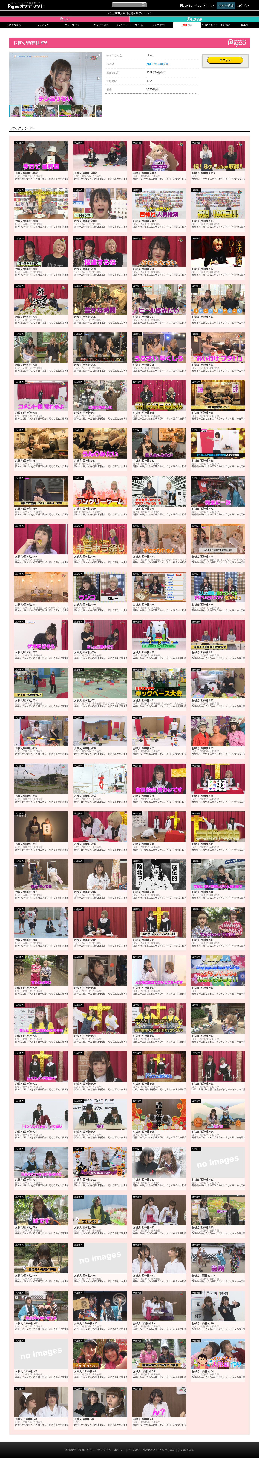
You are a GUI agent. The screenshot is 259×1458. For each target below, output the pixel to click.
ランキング (43, 25)
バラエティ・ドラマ (129, 25)
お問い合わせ (86, 1450)
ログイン (225, 57)
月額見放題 (14, 25)
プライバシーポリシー (111, 1450)
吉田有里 (163, 63)
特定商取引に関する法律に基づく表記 (151, 1450)
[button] (98, 56)
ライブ (158, 25)
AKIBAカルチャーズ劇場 (215, 25)
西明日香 (151, 63)
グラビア (101, 25)
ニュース (72, 25)
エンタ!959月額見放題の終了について (129, 13)
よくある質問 (185, 1450)
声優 (187, 25)
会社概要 (70, 1450)
